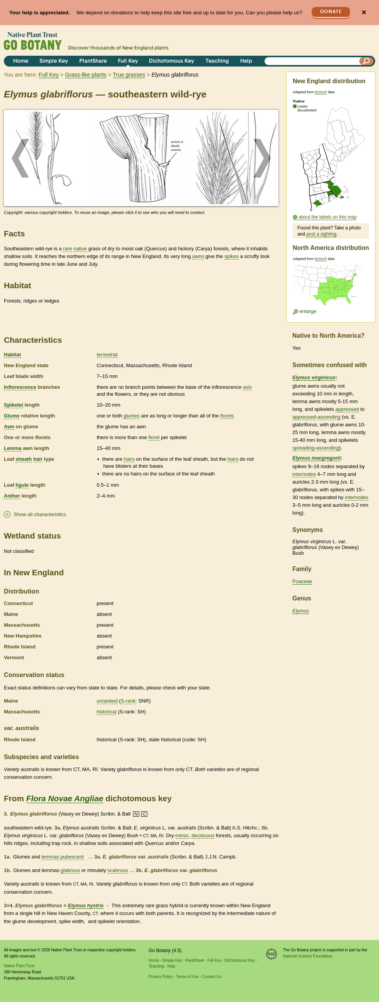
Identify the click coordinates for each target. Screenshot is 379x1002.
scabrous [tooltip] (118, 870)
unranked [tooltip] (107, 701)
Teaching (217, 61)
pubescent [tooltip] (72, 857)
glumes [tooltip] (131, 416)
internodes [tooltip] (304, 474)
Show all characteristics (40, 514)
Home (20, 61)
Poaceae (302, 581)
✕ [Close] (363, 12)
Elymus (300, 611)
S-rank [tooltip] (128, 701)
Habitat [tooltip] (12, 354)
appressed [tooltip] (347, 409)
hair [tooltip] (38, 459)
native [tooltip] (80, 248)
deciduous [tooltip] (202, 835)
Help (246, 61)
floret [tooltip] (154, 437)
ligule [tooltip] (22, 485)
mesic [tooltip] (182, 835)
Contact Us (211, 977)
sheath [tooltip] (23, 459)
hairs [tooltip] (129, 459)
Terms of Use (187, 977)
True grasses (129, 75)
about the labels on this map (328, 217)
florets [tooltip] (227, 416)
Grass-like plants (85, 75)
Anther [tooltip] (12, 496)
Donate (331, 11)
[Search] (366, 61)
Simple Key (53, 61)
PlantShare (93, 61)
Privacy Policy (160, 977)
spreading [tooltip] (303, 448)
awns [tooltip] (198, 256)
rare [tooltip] (67, 248)
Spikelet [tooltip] (13, 405)
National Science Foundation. (308, 956)
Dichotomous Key (171, 61)
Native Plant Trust (19, 966)
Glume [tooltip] (11, 416)
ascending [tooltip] (329, 417)
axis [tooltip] (247, 387)
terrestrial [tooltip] (107, 354)
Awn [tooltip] (9, 426)
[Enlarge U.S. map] (331, 287)
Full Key (128, 61)
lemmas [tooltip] (50, 857)
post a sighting (321, 234)
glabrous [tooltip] (70, 870)
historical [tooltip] (106, 712)
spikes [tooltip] (231, 256)
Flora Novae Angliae (64, 798)
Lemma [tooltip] (13, 448)
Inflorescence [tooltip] (20, 387)
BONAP (321, 92)
